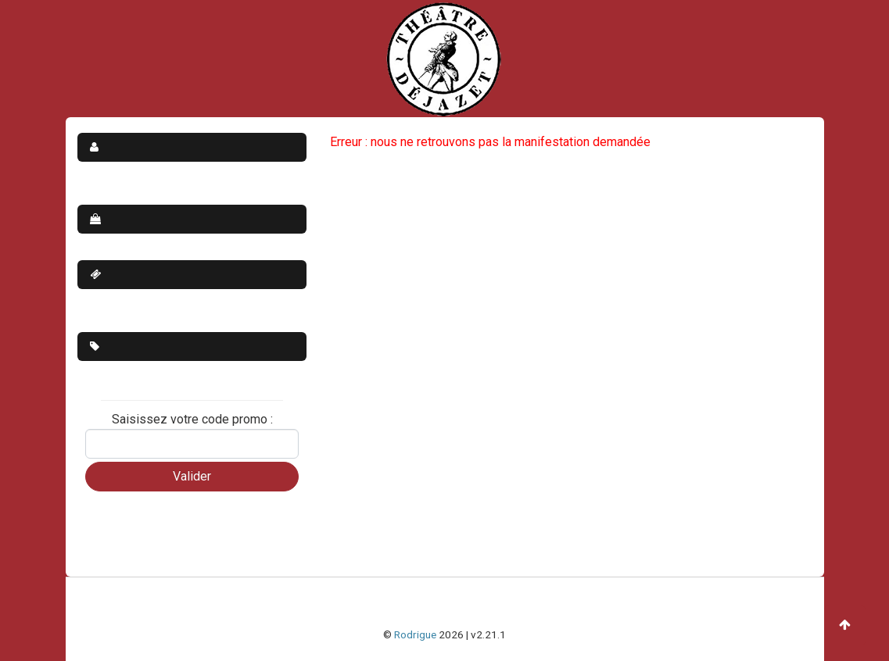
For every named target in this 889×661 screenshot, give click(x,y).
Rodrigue (415, 634)
